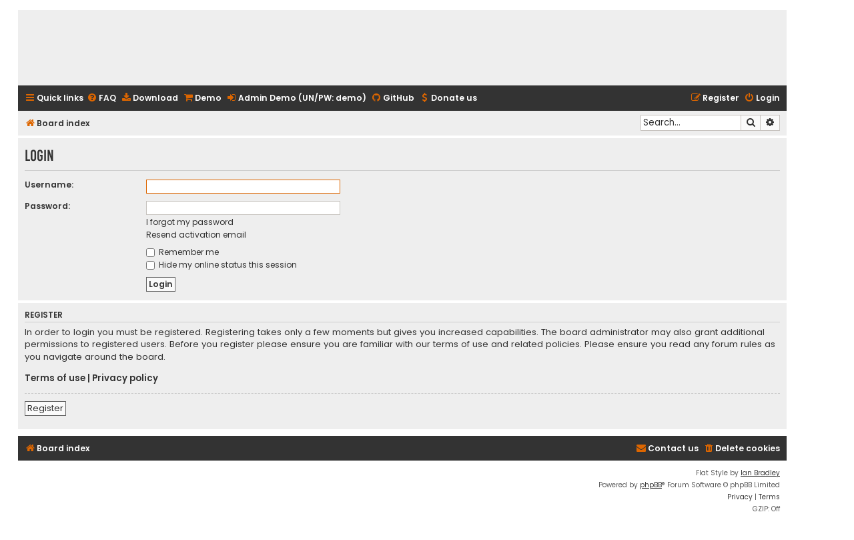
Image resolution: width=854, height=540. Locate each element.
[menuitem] (101, 98)
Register (45, 408)
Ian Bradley (760, 473)
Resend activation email (196, 235)
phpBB (651, 485)
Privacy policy (125, 378)
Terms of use (55, 378)
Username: (49, 184)
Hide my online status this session (221, 264)
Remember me (182, 252)
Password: (47, 206)
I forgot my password (190, 222)
